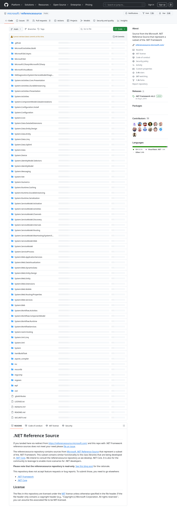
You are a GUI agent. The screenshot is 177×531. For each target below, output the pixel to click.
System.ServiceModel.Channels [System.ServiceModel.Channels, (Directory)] (28, 214)
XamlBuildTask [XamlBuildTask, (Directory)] (21, 353)
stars (138, 72)
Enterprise (77, 4)
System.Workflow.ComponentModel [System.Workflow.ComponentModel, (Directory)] (30, 316)
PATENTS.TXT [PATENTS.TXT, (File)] (20, 407)
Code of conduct (141, 57)
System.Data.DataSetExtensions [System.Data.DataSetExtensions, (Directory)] (28, 123)
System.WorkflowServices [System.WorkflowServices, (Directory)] (25, 326)
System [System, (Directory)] (18, 348)
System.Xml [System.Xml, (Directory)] (20, 342)
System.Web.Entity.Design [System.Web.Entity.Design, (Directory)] (26, 273)
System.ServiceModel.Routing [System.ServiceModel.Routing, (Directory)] (27, 230)
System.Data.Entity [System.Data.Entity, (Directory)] (23, 134)
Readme (137, 50)
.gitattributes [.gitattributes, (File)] (20, 396)
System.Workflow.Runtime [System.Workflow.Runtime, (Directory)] (26, 321)
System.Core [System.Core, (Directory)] (20, 118)
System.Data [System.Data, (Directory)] (20, 150)
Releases (138, 91)
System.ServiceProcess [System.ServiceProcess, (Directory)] (24, 251)
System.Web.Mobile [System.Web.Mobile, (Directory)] (23, 289)
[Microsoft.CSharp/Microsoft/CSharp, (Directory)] (30, 64)
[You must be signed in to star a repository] (165, 13)
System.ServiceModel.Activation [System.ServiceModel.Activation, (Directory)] (28, 203)
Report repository (139, 84)
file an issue (69, 446)
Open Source (61, 4)
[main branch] (16, 29)
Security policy (140, 61)
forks (138, 80)
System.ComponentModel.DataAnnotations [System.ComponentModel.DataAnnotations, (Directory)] (33, 102)
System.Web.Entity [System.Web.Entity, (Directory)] (22, 278)
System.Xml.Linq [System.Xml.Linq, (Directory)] (22, 337)
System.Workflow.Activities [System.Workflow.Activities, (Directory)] (26, 310)
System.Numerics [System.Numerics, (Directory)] (22, 182)
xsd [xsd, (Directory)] (16, 391)
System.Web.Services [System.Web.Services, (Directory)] (24, 300)
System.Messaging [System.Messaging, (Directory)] (23, 171)
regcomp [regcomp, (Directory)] (18, 375)
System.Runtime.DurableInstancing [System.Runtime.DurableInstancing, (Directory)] (30, 193)
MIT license (139, 53)
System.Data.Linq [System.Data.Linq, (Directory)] (22, 139)
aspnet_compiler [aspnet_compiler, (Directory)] (22, 358)
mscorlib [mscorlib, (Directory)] (18, 369)
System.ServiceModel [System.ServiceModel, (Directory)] (24, 246)
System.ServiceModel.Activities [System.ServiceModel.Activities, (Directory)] (28, 209)
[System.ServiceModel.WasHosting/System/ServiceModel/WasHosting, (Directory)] (44, 235)
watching (139, 76)
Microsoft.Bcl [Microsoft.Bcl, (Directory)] (20, 59)
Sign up (162, 4)
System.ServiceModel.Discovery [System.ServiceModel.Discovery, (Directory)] (28, 219)
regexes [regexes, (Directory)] (18, 380)
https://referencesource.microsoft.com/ (67, 443)
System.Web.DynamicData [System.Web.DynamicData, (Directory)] (26, 267)
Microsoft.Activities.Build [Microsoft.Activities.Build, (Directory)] (25, 48)
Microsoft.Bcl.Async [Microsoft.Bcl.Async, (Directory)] (23, 53)
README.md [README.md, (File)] (20, 412)
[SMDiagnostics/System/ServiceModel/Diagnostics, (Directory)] (36, 75)
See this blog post (84, 466)
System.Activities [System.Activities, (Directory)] (22, 96)
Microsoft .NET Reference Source (83, 451)
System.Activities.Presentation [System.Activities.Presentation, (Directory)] (27, 91)
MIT (63, 493)
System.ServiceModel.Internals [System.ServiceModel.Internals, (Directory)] (28, 225)
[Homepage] (6, 5)
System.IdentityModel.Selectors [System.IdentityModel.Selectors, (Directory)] (28, 160)
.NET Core (20, 457)
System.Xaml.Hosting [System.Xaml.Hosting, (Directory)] (24, 332)
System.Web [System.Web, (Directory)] (20, 305)
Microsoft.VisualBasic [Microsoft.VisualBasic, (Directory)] (24, 69)
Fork (148, 13)
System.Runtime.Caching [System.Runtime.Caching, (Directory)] (25, 187)
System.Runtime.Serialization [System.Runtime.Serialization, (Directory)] (27, 198)
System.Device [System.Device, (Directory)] (21, 155)
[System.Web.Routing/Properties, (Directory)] (28, 294)
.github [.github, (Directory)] (18, 43)
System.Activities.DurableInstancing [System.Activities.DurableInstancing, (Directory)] (30, 85)
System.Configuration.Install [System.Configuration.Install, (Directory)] (27, 107)
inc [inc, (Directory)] (16, 364)
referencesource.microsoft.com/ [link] (150, 45)
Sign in (151, 4)
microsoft (13, 13)
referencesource (31, 13)
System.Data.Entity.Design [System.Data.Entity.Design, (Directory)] (26, 128)
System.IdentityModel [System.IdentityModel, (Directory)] (24, 166)
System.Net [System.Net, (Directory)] (19, 176)
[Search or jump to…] (124, 5)
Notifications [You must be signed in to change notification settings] (131, 13)
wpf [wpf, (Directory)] (16, 385)
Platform (17, 4)
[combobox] (97, 29)
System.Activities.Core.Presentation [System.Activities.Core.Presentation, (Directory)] (30, 80)
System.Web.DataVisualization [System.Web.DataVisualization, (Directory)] (27, 262)
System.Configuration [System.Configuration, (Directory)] (24, 112)
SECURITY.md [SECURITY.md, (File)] (20, 417)
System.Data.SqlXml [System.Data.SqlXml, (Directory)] (23, 144)
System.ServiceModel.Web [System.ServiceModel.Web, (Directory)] (26, 241)
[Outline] (124, 426)
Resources (45, 4)
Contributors (141, 118)
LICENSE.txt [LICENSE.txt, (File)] (20, 401)
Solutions (30, 4)
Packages (137, 105)
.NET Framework (26, 476)
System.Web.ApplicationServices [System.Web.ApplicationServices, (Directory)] (28, 257)
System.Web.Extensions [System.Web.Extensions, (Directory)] (25, 284)
